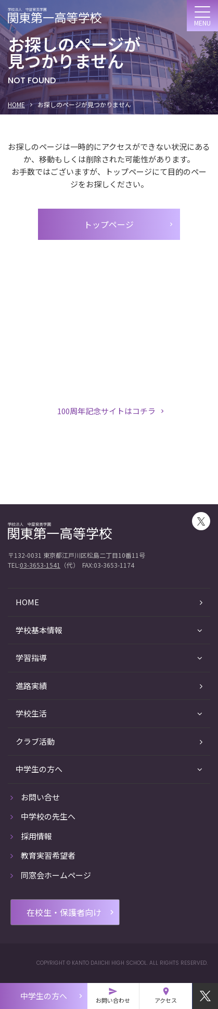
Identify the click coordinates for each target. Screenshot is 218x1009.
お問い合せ (35, 796)
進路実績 (109, 685)
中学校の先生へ (42, 816)
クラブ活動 (109, 741)
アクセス (166, 995)
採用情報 (31, 836)
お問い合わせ (113, 995)
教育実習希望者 (42, 855)
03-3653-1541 (40, 564)
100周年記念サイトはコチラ (111, 410)
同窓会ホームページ (50, 875)
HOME (16, 104)
